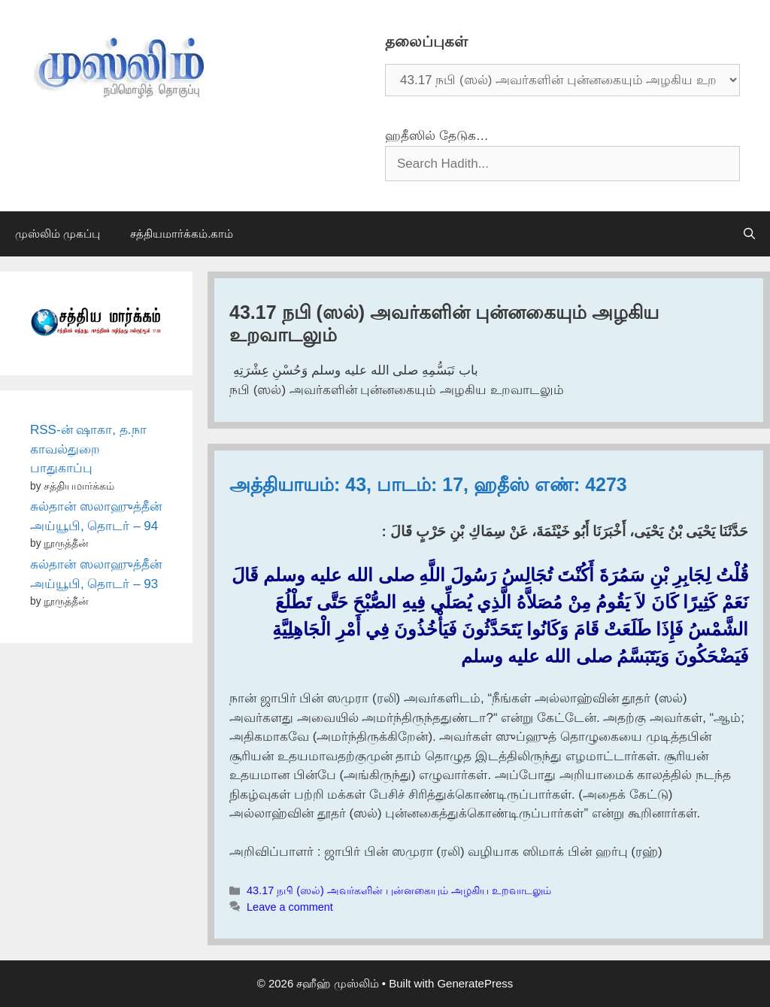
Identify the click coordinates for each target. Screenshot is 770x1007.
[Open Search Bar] (749, 233)
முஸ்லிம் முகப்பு (57, 233)
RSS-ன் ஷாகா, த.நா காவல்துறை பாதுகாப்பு (88, 449)
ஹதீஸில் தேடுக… (437, 136)
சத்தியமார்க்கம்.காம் (181, 233)
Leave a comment (290, 907)
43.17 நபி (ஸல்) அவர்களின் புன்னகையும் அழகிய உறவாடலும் (399, 890)
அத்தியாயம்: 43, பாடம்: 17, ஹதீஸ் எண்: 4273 (428, 484)
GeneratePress (475, 983)
